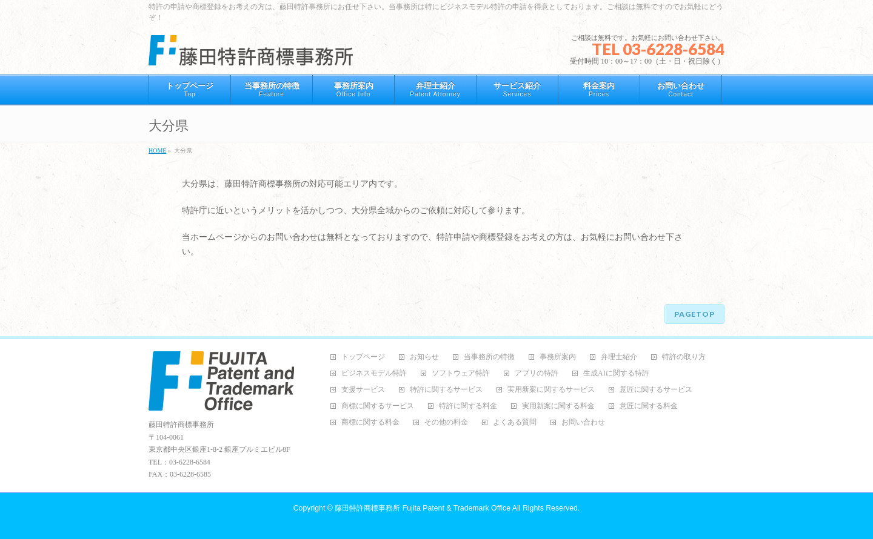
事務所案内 (558, 357)
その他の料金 (446, 422)
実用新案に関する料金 (558, 406)
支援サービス (363, 390)
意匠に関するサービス (656, 390)
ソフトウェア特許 (461, 373)
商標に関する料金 (370, 422)
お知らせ (424, 357)
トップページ (363, 357)
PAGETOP (694, 314)
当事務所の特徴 (489, 357)
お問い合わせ (583, 422)
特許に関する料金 (468, 406)
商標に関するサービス (377, 406)
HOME (157, 150)
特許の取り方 (684, 357)
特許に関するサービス (446, 390)
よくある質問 (515, 422)
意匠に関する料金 (649, 406)
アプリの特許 (536, 373)
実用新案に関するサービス (551, 390)
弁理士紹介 (619, 357)
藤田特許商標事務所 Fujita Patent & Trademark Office (422, 508)
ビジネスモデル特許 (374, 373)
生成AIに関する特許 (616, 373)
